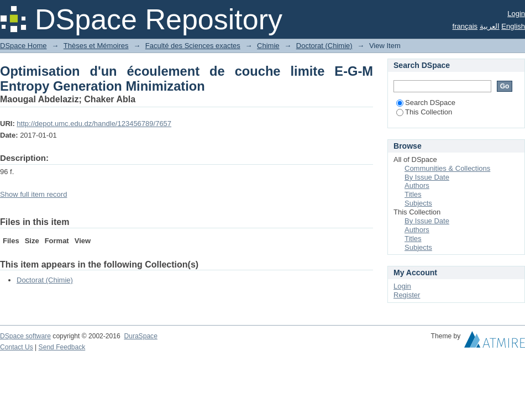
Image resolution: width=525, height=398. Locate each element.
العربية (490, 26)
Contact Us (16, 347)
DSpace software (25, 336)
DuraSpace (140, 336)
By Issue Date (427, 177)
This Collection (424, 112)
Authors (417, 185)
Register (406, 295)
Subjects (418, 203)
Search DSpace (425, 102)
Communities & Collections (447, 168)
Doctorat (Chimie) (324, 45)
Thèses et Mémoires (96, 45)
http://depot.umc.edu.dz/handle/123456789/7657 (94, 123)
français (465, 26)
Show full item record (33, 194)
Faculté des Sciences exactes (192, 45)
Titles (413, 194)
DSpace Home (23, 45)
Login (516, 13)
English (513, 26)
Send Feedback (62, 347)
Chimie (268, 45)
